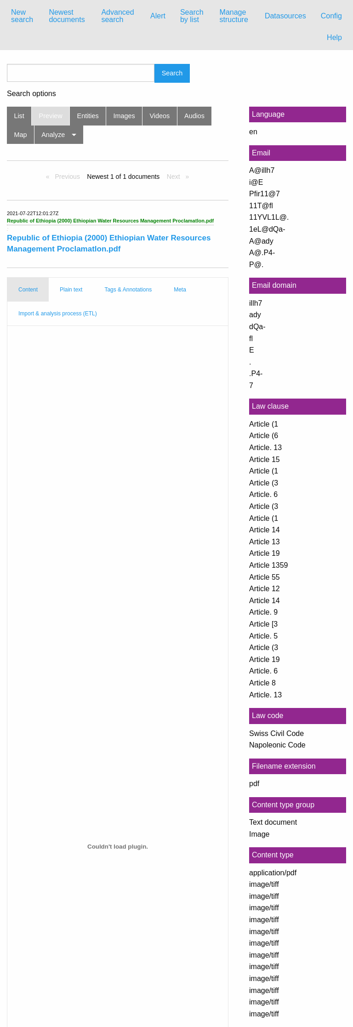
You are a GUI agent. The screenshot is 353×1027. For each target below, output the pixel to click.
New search (22, 15)
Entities (88, 116)
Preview (51, 116)
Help (334, 37)
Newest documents (67, 15)
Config (331, 16)
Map (20, 134)
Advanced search (117, 15)
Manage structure (234, 15)
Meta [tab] (180, 289)
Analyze (53, 134)
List (19, 116)
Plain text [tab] (71, 289)
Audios (194, 116)
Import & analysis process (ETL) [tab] (57, 313)
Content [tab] (28, 289)
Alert (157, 16)
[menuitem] (22, 16)
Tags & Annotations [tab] (128, 289)
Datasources (285, 16)
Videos (160, 116)
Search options (31, 93)
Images (124, 116)
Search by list (192, 15)
